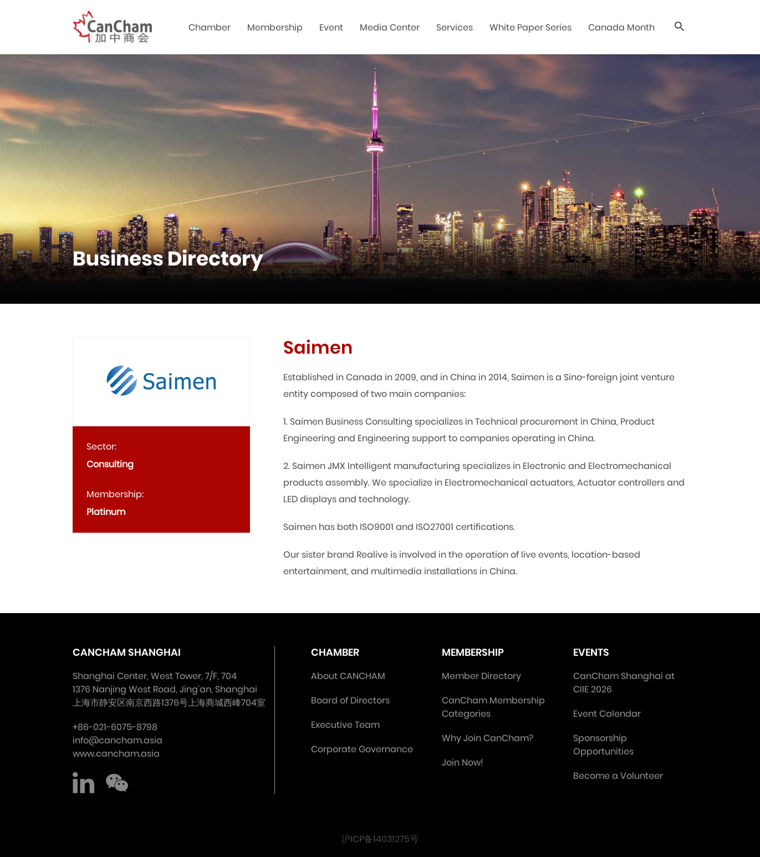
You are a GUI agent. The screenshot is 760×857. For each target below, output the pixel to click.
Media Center (390, 27)
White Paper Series (530, 27)
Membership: (115, 494)
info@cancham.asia (117, 740)
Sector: (101, 446)
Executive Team (345, 724)
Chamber (209, 27)
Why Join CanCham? (487, 738)
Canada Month (621, 27)
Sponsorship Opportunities (603, 745)
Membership (275, 27)
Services (454, 27)
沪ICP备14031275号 (380, 839)
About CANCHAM (348, 676)
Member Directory (481, 676)
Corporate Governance (362, 749)
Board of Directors (350, 700)
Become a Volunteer (618, 775)
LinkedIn (84, 783)
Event (331, 27)
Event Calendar (607, 713)
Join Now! (462, 762)
